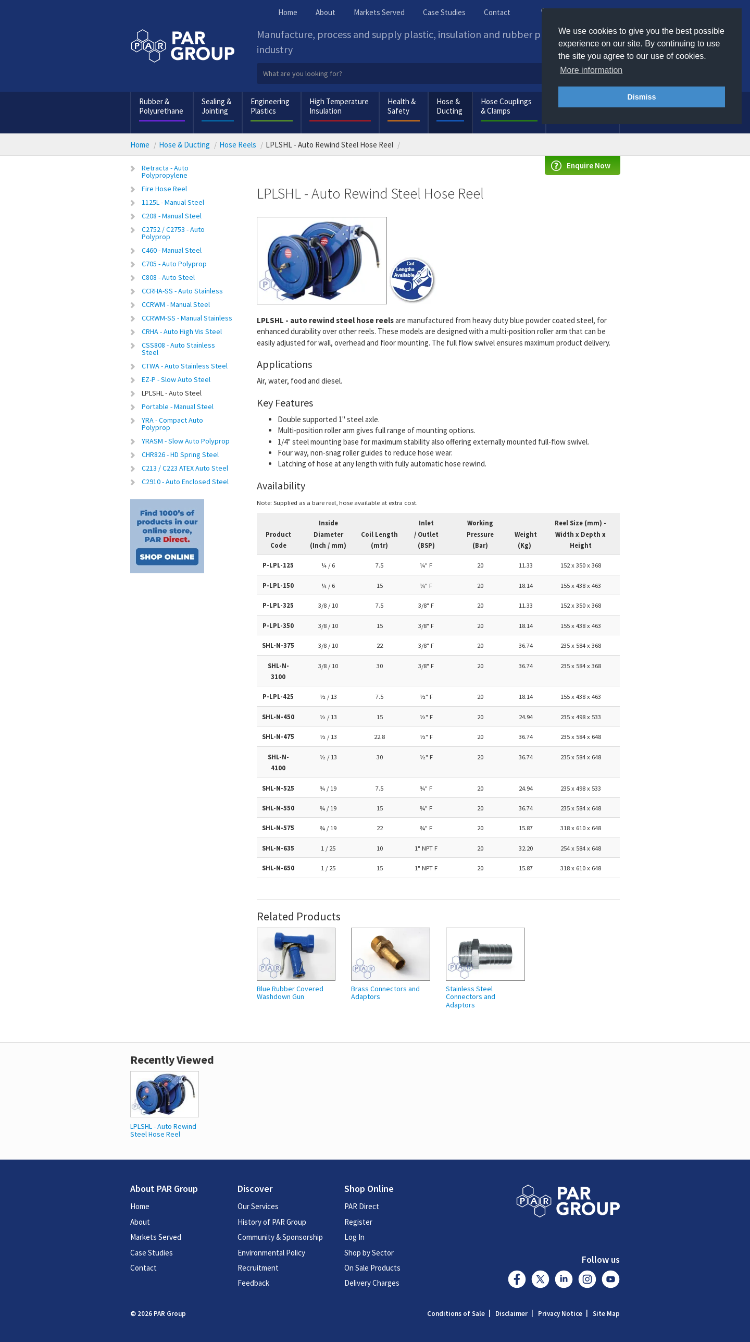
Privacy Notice (560, 1313)
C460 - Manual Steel (172, 250)
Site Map (606, 1313)
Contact (497, 12)
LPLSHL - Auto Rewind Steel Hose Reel (163, 1130)
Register (358, 1222)
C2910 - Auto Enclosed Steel (185, 481)
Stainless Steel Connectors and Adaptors (470, 997)
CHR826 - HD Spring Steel (180, 454)
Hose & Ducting (449, 106)
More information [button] (591, 70)
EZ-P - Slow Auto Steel (176, 379)
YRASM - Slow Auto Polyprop (186, 441)
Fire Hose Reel (164, 188)
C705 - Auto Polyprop (174, 263)
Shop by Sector (369, 1253)
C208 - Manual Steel (172, 215)
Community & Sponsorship (280, 1237)
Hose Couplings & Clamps (506, 106)
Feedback (253, 1283)
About (325, 12)
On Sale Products (372, 1268)
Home (287, 12)
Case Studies (444, 12)
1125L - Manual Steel (173, 202)
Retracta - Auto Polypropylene (165, 171)
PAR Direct (361, 1206)
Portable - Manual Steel (178, 406)
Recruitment (258, 1268)
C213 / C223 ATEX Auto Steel (185, 468)
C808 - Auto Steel (168, 277)
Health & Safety (402, 106)
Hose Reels (237, 145)
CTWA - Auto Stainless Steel (185, 366)
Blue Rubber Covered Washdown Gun (290, 993)
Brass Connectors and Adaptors (385, 993)
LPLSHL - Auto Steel (172, 393)
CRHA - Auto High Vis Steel (182, 331)
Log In (354, 1237)
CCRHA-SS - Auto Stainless (182, 291)
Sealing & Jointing (216, 106)
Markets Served (379, 12)
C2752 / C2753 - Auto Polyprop (173, 233)
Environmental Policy (271, 1253)
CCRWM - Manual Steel (176, 304)
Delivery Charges (371, 1283)
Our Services (258, 1206)
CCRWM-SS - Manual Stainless (187, 318)
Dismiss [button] (641, 97)
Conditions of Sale (456, 1313)
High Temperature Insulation (339, 106)
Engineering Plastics (270, 106)
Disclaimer (511, 1313)
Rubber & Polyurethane (161, 106)
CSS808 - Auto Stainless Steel (178, 348)
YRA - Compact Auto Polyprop (172, 423)
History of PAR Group (272, 1222)
